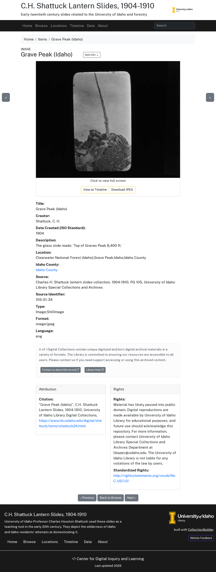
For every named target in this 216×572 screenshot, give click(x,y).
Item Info (92, 54)
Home (27, 26)
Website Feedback (201, 538)
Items (42, 39)
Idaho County (47, 270)
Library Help (95, 369)
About (103, 26)
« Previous (87, 498)
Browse (41, 26)
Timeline (77, 26)
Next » (131, 498)
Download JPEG (122, 189)
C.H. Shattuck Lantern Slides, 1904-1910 (87, 5)
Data (91, 26)
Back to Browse (110, 498)
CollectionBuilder (201, 529)
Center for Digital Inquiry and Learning (108, 559)
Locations (59, 26)
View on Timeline (95, 189)
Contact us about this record (60, 369)
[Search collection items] (174, 25)
